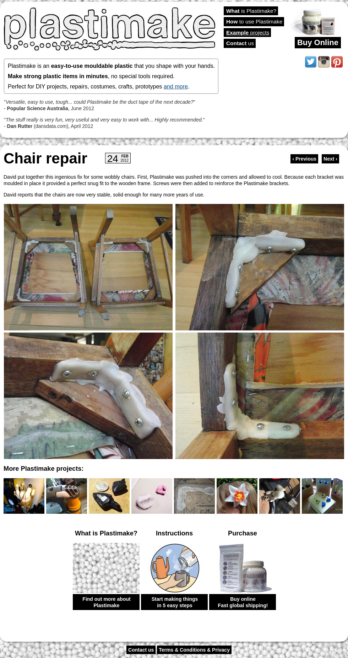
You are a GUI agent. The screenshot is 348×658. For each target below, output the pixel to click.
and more (176, 86)
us (240, 43)
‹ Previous (304, 159)
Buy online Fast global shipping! (243, 602)
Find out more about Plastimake (106, 602)
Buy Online (317, 42)
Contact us (141, 650)
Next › (330, 159)
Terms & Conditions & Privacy (194, 650)
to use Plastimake (254, 21)
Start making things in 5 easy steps (175, 602)
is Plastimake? (251, 11)
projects (247, 32)
